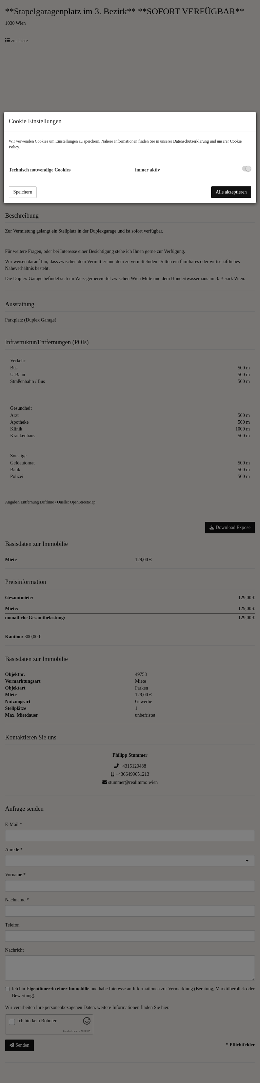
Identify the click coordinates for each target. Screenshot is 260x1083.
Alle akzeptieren (231, 192)
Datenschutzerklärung (191, 141)
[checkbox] (246, 168)
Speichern (22, 192)
